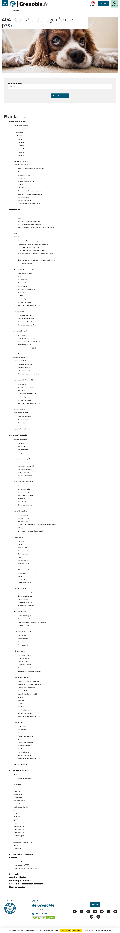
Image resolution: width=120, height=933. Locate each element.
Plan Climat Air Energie (25, 495)
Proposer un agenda (24, 779)
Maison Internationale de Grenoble (29, 681)
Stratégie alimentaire (25, 469)
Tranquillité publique (20, 511)
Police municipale (23, 515)
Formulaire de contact (21, 862)
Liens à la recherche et (27, 348)
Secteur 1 (21, 139)
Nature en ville (22, 486)
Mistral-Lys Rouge (23, 560)
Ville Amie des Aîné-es (25, 476)
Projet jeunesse (23, 450)
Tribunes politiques (20, 826)
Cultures (16, 788)
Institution (14, 209)
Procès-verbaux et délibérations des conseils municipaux (36, 228)
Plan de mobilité (23, 639)
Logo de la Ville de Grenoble (22, 429)
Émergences (22, 453)
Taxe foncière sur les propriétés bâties (30, 247)
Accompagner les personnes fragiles (29, 671)
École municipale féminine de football (30, 619)
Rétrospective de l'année (26, 387)
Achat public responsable (26, 319)
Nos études (21, 733)
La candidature (22, 384)
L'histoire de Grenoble (25, 364)
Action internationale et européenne (29, 685)
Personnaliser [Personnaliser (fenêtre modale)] (88, 930)
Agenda (20, 185)
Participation (18, 804)
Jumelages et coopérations (26, 688)
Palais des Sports (23, 625)
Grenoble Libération (24, 368)
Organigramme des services (27, 338)
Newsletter (21, 707)
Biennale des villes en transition (28, 694)
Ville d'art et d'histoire (25, 602)
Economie (17, 791)
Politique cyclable (23, 645)
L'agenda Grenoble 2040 (25, 743)
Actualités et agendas (19, 770)
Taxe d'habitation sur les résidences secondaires (33, 244)
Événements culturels (25, 596)
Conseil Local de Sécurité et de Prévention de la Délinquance (37, 525)
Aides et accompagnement (26, 289)
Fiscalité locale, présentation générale (30, 241)
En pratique (17, 785)
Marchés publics (19, 311)
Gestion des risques (24, 492)
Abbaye (20, 567)
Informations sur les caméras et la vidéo (31, 531)
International (18, 798)
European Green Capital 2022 (27, 394)
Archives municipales (20, 409)
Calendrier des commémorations (28, 374)
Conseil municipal (19, 214)
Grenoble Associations (21, 165)
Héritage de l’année (24, 391)
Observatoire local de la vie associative (30, 194)
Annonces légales (19, 357)
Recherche (14, 874)
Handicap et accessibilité (26, 466)
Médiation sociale (23, 518)
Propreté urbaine (23, 502)
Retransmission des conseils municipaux (31, 224)
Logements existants (25, 665)
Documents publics (24, 420)
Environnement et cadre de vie (23, 482)
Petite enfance (22, 280)
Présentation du (25, 273)
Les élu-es (21, 218)
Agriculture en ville (24, 489)
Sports (16, 820)
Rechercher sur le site (15, 83)
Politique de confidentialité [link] (104, 930)
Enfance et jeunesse (20, 801)
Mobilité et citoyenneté (25, 691)
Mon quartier (18, 135)
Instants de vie (18, 132)
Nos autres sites (17, 887)
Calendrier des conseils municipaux (29, 221)
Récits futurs (22, 739)
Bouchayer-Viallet (23, 564)
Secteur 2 (21, 143)
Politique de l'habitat (25, 655)
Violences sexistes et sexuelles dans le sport (32, 622)
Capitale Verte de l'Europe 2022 (23, 380)
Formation (21, 178)
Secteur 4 (21, 149)
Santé (20, 463)
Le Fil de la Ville (41, 914)
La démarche (22, 727)
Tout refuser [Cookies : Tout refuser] (77, 930)
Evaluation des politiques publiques (29, 342)
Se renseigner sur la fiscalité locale (29, 257)
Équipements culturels (25, 593)
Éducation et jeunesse (20, 439)
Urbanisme (17, 823)
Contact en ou (21, 865)
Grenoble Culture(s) (20, 589)
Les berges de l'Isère (24, 583)
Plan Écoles (21, 446)
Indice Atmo (22, 499)
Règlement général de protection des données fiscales (35, 254)
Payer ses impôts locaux (25, 263)
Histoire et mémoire (20, 360)
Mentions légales (23, 197)
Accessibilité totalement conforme (29, 204)
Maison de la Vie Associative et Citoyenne (31, 169)
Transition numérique (20, 764)
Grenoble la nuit (23, 522)
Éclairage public (23, 528)
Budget (16, 234)
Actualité (21, 188)
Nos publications (19, 833)
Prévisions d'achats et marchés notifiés (30, 322)
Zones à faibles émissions (26, 642)
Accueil (16, 10)
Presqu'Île (21, 557)
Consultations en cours (25, 315)
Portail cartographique (21, 161)
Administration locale (21, 331)
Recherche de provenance (26, 606)
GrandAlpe (21, 576)
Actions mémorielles (24, 371)
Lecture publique (23, 599)
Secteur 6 (21, 155)
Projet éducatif (22, 443)
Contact (103, 4)
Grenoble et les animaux (25, 505)
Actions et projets (18, 435)
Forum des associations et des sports (29, 191)
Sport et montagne (20, 612)
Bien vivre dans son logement (27, 668)
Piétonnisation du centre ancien (28, 570)
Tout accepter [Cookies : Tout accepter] (65, 930)
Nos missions (22, 730)
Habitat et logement (20, 651)
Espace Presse (18, 354)
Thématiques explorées (25, 736)
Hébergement (22, 286)
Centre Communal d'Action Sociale (25, 269)
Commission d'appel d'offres (27, 325)
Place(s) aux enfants (24, 551)
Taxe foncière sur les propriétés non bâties (31, 251)
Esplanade (21, 541)
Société (16, 813)
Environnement (19, 794)
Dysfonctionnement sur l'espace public (26, 868)
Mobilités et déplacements (22, 631)
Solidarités (17, 817)
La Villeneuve (22, 573)
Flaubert (20, 544)
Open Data (21, 423)
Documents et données (21, 413)
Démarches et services (21, 126)
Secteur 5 (21, 152)
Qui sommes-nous (19, 829)
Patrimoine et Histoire (21, 807)
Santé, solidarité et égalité (22, 459)
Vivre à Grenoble (17, 121)
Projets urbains (18, 537)
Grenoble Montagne (24, 616)
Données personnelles (25, 201)
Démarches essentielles (21, 129)
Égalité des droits (23, 473)
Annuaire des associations (26, 181)
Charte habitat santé (24, 658)
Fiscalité (16, 237)
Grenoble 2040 (18, 722)
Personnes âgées (23, 283)
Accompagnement (24, 175)
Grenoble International (21, 677)
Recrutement (22, 293)
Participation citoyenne (21, 854)
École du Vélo (22, 636)
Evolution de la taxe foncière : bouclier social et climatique (36, 260)
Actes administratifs (24, 417)
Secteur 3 (21, 146)
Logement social (23, 662)
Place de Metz (22, 548)
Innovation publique (24, 345)
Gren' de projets (23, 554)
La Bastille (21, 580)
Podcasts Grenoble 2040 (25, 746)
